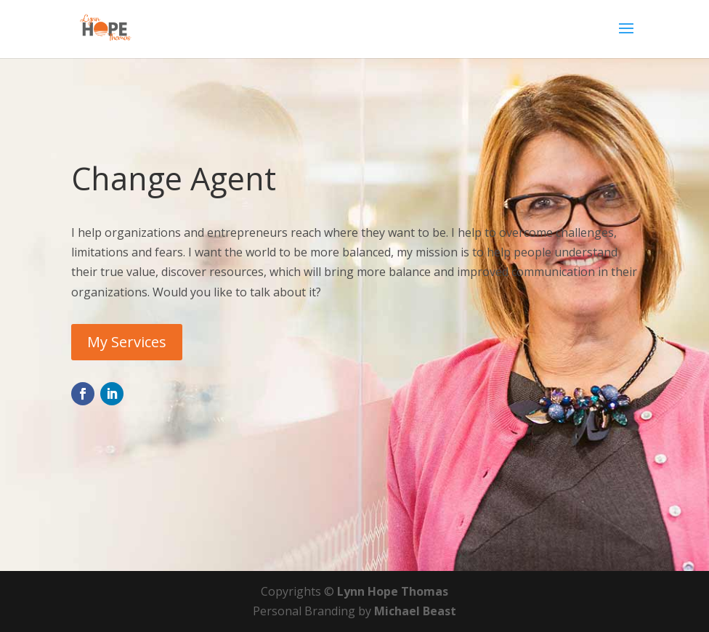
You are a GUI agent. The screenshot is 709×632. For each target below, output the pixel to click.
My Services (126, 342)
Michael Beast (415, 611)
